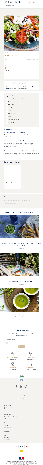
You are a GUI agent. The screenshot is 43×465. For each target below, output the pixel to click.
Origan (9, 116)
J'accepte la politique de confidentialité (16, 343)
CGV (5, 435)
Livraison (6, 425)
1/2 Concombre (12, 101)
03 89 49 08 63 (9, 407)
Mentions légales (7, 433)
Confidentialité (7, 439)
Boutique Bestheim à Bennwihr (10, 416)
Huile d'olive (11, 107)
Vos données (7, 437)
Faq (5, 418)
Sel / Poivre (11, 122)
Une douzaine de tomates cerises (16, 99)
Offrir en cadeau (7, 427)
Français (21, 398)
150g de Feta (11, 104)
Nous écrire (6, 410)
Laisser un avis (10, 205)
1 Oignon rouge (11, 113)
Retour (21, 11)
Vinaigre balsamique (13, 110)
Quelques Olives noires (13, 119)
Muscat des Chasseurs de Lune (12, 183)
